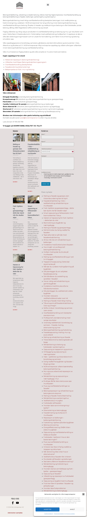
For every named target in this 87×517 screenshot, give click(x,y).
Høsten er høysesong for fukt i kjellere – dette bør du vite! (18, 269)
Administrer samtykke (15, 512)
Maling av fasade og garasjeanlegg (57, 227)
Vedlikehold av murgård (53, 400)
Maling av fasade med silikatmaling (57, 395)
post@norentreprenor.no (30, 118)
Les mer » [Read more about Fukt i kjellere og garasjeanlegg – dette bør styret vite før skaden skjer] (15, 249)
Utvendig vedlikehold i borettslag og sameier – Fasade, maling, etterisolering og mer (58, 324)
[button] (83, 494)
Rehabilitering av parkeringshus (56, 398)
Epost (43, 141)
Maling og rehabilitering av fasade (57, 337)
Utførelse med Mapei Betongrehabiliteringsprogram (25, 62)
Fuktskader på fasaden (52, 403)
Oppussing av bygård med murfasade (58, 481)
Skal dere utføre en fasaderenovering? (58, 461)
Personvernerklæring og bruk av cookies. (64, 513)
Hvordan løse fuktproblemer (55, 488)
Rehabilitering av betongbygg (55, 490)
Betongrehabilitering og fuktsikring (58, 330)
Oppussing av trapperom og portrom (58, 349)
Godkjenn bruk (45, 172)
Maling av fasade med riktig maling (57, 300)
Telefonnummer (46, 148)
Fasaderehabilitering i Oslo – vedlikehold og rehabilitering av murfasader (35, 148)
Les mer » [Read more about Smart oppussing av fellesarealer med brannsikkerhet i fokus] (30, 249)
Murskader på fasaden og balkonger (58, 459)
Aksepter (47, 509)
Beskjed (43, 156)
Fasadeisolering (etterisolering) (17, 67)
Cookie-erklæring (48, 513)
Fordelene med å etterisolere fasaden (58, 244)
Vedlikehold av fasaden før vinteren (57, 456)
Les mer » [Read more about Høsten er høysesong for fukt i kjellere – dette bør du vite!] (15, 309)
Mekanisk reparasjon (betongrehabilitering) (22, 60)
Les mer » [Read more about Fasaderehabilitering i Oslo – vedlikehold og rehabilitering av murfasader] (30, 191)
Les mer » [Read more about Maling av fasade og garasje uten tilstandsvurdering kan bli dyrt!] (15, 181)
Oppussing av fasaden (52, 473)
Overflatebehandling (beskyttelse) (18, 64)
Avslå (72, 509)
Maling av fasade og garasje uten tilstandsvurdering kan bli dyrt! (19, 148)
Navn (43, 134)
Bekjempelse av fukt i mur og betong (19, 69)
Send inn (45, 184)
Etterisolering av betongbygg (55, 410)
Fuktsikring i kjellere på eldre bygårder (59, 422)
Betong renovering (51, 425)
